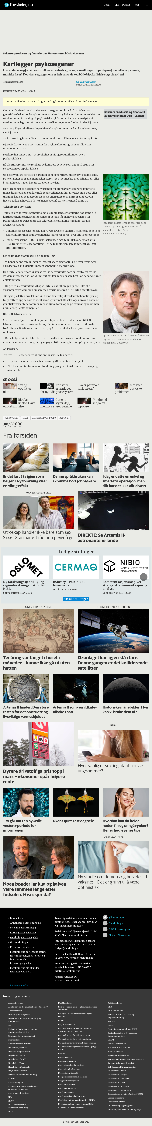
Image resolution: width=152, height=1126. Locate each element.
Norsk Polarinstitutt (67, 1084)
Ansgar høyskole (15, 1003)
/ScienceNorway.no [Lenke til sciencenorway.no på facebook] (119, 935)
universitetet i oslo (44, 418)
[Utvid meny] (147, 5)
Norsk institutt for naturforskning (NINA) (76, 1100)
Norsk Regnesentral (67, 1088)
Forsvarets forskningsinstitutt (21, 1036)
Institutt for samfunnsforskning (22, 1074)
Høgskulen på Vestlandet (19, 1067)
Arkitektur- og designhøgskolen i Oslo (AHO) (28, 1007)
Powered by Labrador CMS (76, 1122)
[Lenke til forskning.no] (50, 3)
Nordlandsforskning (67, 1061)
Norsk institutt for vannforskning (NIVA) (76, 1104)
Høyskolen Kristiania (17, 1071)
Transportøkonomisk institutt (121, 1063)
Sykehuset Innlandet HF (118, 1055)
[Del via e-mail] (20, 424)
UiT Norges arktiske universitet (122, 1067)
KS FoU (11, 1078)
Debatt (107, 4)
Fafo (10, 1025)
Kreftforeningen (15, 1082)
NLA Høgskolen (65, 1003)
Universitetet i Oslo (116, 1082)
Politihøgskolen (115, 1003)
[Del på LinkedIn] (15, 424)
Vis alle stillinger (76, 599)
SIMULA (111, 1021)
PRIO (110, 1007)
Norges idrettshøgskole (68, 1081)
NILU (10, 1111)
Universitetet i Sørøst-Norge (120, 1090)
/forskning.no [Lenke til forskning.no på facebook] (116, 923)
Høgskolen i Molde (16, 1055)
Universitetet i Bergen (117, 1074)
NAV (10, 1097)
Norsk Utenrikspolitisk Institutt (72, 1096)
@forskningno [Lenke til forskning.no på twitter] (117, 917)
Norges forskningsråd (68, 1073)
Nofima (61, 1053)
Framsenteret (14, 1040)
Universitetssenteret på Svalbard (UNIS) (125, 1094)
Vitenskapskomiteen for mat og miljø (124, 1109)
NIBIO (11, 1101)
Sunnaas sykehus (115, 1051)
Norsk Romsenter (66, 1092)
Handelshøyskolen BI (17, 1047)
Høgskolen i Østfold (17, 1059)
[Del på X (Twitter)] (10, 424)
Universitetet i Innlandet (118, 1078)
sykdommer (11, 418)
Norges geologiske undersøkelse (72, 1077)
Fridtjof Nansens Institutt (19, 1044)
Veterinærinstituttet (116, 1102)
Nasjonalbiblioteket (66, 1024)
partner (64, 418)
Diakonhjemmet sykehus (19, 1014)
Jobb (137, 4)
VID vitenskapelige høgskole (120, 1106)
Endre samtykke (19, 985)
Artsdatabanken (15, 1011)
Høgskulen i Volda (16, 1063)
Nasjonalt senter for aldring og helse (74, 1035)
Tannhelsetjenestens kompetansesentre (126, 1059)
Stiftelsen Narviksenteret (119, 1047)
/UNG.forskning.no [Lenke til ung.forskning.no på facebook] (119, 929)
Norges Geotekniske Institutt (71, 1065)
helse (25, 418)
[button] (143, 577)
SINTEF (111, 1025)
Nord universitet (65, 1057)
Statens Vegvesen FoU (117, 1044)
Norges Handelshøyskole (69, 1069)
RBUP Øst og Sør (115, 1011)
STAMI (111, 1040)
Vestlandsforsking (116, 1098)
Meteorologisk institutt (18, 1093)
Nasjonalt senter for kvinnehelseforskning (77, 1043)
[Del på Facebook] (5, 424)
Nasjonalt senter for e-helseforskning (75, 1039)
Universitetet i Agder (117, 1071)
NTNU (61, 1020)
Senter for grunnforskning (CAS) (122, 1029)
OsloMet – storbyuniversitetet (71, 1108)
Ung (116, 4)
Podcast (126, 4)
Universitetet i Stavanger (119, 1086)
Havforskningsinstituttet (19, 1051)
